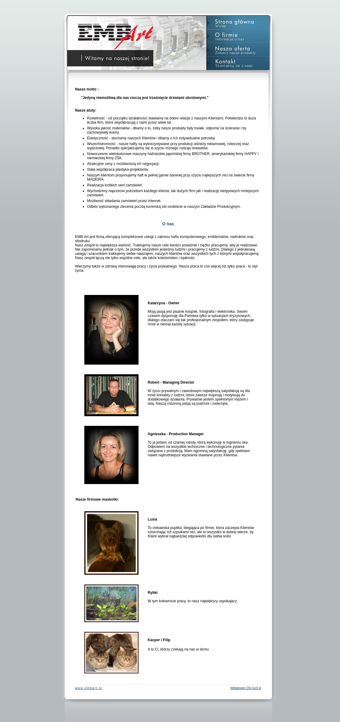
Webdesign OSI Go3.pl (245, 688)
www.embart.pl (89, 688)
